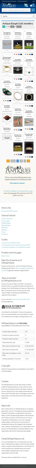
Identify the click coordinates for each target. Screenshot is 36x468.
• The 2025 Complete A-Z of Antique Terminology (15, 247)
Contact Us (4, 234)
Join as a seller (5, 221)
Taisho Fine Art (7, 63)
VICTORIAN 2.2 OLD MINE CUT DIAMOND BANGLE (7, 34)
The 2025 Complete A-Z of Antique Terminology (18, 191)
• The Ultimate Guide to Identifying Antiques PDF (15, 245)
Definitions (4, 227)
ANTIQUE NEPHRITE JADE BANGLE (29, 88)
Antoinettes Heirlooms (29, 92)
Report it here (5, 256)
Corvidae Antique (17, 89)
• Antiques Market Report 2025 (10, 243)
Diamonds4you (18, 114)
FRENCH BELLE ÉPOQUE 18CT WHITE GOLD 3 (7, 130)
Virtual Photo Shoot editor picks (20, 299)
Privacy (3, 232)
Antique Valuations (6, 218)
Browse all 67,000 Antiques (9, 211)
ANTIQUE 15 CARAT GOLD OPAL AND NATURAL (18, 111)
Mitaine (29, 65)
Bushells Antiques (7, 133)
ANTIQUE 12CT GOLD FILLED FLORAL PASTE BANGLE (18, 137)
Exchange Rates (5, 225)
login (34, 1)
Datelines (4, 230)
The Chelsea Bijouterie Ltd (7, 39)
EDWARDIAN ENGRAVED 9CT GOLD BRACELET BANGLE (29, 113)
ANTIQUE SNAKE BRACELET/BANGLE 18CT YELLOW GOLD (7, 59)
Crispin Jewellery (17, 65)
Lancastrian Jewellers (18, 39)
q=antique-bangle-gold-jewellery (18, 16)
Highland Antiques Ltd (7, 87)
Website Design (6, 223)
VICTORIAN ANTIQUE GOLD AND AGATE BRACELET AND (7, 83)
